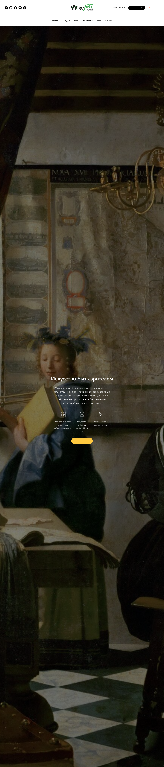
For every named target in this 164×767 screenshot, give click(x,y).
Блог (99, 21)
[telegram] (6, 7)
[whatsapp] (15, 7)
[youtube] (20, 7)
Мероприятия (88, 21)
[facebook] (24, 7)
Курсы (76, 21)
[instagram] (10, 7)
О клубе (55, 21)
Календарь (66, 21)
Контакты (108, 21)
